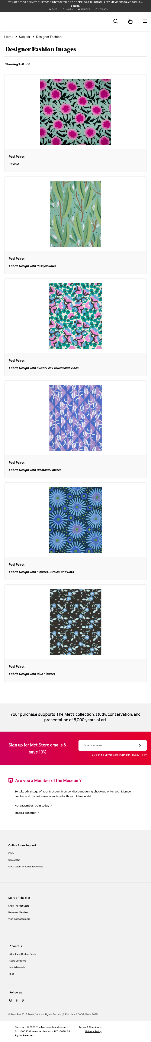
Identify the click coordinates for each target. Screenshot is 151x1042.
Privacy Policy (139, 755)
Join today (42, 806)
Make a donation (25, 813)
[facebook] (17, 1000)
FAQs (11, 853)
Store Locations (17, 961)
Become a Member (18, 912)
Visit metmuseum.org (19, 919)
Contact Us (14, 860)
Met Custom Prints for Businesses (25, 866)
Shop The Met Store (18, 906)
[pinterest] (23, 1000)
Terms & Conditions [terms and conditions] (90, 1027)
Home (8, 37)
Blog (11, 974)
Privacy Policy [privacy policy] (93, 1031)
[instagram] (10, 1000)
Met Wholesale (17, 967)
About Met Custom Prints (22, 954)
